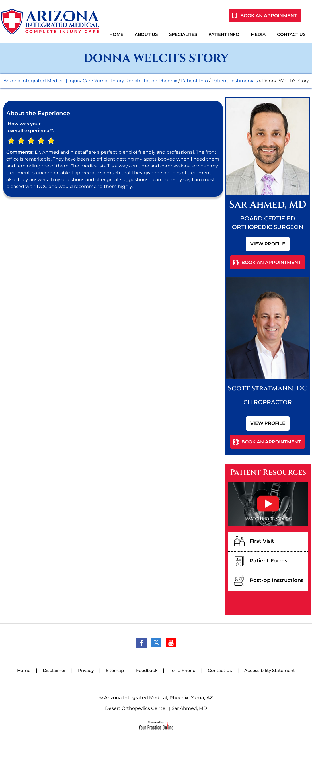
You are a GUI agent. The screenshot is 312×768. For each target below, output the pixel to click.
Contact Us (291, 34)
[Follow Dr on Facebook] (141, 643)
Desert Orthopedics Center (136, 708)
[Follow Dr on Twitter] (156, 642)
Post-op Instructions (276, 580)
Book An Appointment (271, 262)
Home (116, 34)
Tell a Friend (183, 670)
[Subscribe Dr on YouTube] (171, 642)
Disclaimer (54, 670)
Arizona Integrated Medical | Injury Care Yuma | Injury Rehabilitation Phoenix (90, 80)
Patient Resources (268, 472)
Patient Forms (268, 561)
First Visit (262, 541)
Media (258, 34)
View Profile (267, 244)
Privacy (86, 670)
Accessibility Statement (269, 670)
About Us (146, 34)
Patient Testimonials (235, 80)
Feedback (146, 670)
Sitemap (115, 670)
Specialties (183, 34)
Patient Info (223, 34)
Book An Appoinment (268, 15)
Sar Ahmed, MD (189, 708)
